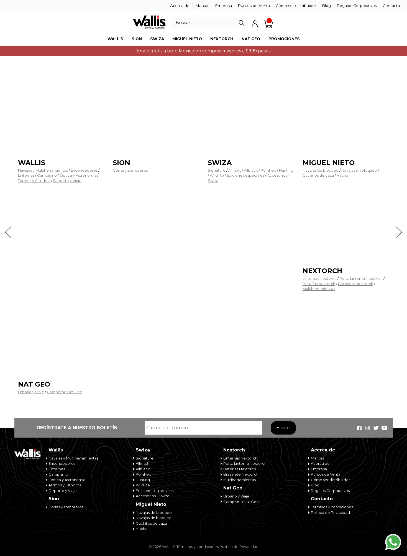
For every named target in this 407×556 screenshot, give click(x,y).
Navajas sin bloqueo (359, 170)
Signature (217, 170)
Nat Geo (251, 39)
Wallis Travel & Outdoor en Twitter (376, 428)
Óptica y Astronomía (78, 175)
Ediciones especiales (245, 175)
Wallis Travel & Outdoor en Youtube (384, 428)
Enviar (283, 427)
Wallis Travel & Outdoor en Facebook (359, 428)
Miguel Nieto (187, 39)
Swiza (157, 39)
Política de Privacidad (330, 512)
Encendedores (84, 170)
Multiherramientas (319, 288)
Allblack (251, 170)
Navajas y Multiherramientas (43, 170)
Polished (268, 170)
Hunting (286, 170)
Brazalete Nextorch (355, 283)
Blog (326, 5)
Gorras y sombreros (130, 170)
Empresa (223, 5)
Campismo (47, 175)
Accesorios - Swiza (152, 496)
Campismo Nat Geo (64, 392)
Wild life (217, 175)
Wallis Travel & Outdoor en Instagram (368, 428)
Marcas (202, 5)
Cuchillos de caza (318, 175)
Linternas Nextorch (320, 278)
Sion (137, 39)
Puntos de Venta (254, 5)
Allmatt (234, 170)
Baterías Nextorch (319, 283)
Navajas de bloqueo (321, 170)
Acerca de (180, 5)
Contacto (391, 5)
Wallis (115, 39)
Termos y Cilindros (34, 180)
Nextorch (221, 39)
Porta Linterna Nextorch (361, 278)
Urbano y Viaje (31, 392)
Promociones (284, 39)
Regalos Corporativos (357, 5)
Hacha (342, 175)
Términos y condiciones (332, 507)
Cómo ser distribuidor (296, 5)
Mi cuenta (254, 23)
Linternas (26, 175)
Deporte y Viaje (67, 180)
